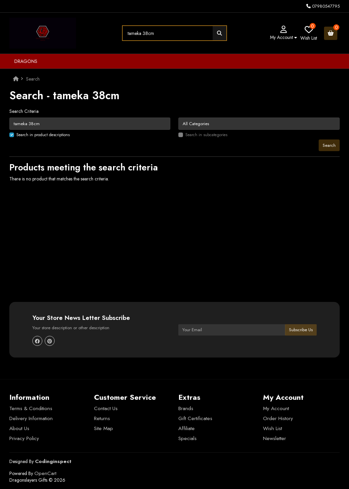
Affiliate (186, 428)
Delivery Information (31, 418)
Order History (278, 418)
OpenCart (45, 473)
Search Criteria (24, 111)
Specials (187, 438)
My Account (276, 408)
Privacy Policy (24, 438)
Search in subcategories (206, 135)
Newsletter (274, 438)
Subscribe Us (301, 330)
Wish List (272, 428)
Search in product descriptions (43, 135)
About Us (19, 428)
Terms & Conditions (30, 408)
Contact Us (106, 408)
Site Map (103, 428)
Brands (185, 408)
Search (33, 79)
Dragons (25, 61)
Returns (102, 418)
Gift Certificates (195, 418)
